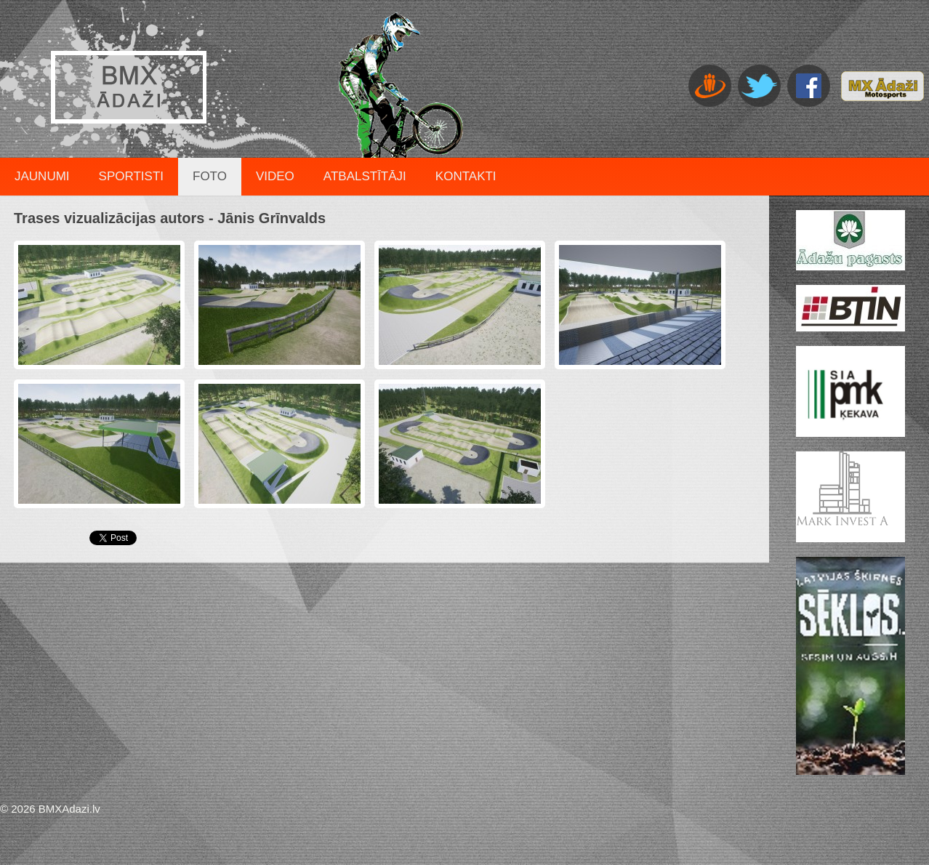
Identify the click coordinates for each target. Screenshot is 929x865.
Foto (210, 176)
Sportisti (131, 176)
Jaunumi (42, 176)
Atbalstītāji (364, 176)
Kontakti (465, 176)
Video (275, 176)
